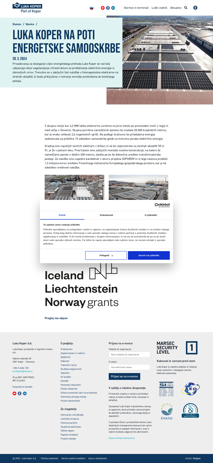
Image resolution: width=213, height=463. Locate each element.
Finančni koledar (68, 438)
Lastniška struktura (70, 418)
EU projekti (66, 376)
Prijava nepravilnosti (70, 400)
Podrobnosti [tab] (106, 215)
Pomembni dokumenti (71, 384)
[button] (103, 8)
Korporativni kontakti (22, 386)
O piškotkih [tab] (151, 215)
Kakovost (65, 361)
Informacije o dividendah (72, 414)
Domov (17, 24)
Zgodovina (65, 357)
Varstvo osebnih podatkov (73, 458)
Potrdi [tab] (62, 215)
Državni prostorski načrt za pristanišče (79, 392)
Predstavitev (67, 349)
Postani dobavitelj (69, 388)
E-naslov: (113, 361)
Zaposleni (65, 372)
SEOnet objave (67, 430)
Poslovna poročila (69, 422)
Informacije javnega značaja (73, 396)
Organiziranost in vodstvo (73, 353)
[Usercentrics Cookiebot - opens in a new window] (157, 205)
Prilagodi (106, 255)
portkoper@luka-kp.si (23, 371)
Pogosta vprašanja (69, 434)
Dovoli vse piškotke (148, 255)
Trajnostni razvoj (68, 365)
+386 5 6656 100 (21, 368)
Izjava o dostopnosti (97, 458)
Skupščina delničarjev (71, 426)
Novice (30, 24)
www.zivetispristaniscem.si (122, 438)
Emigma (196, 458)
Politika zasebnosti (49, 458)
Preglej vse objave (56, 318)
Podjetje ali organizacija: (120, 349)
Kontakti (64, 380)
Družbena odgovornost (71, 369)
